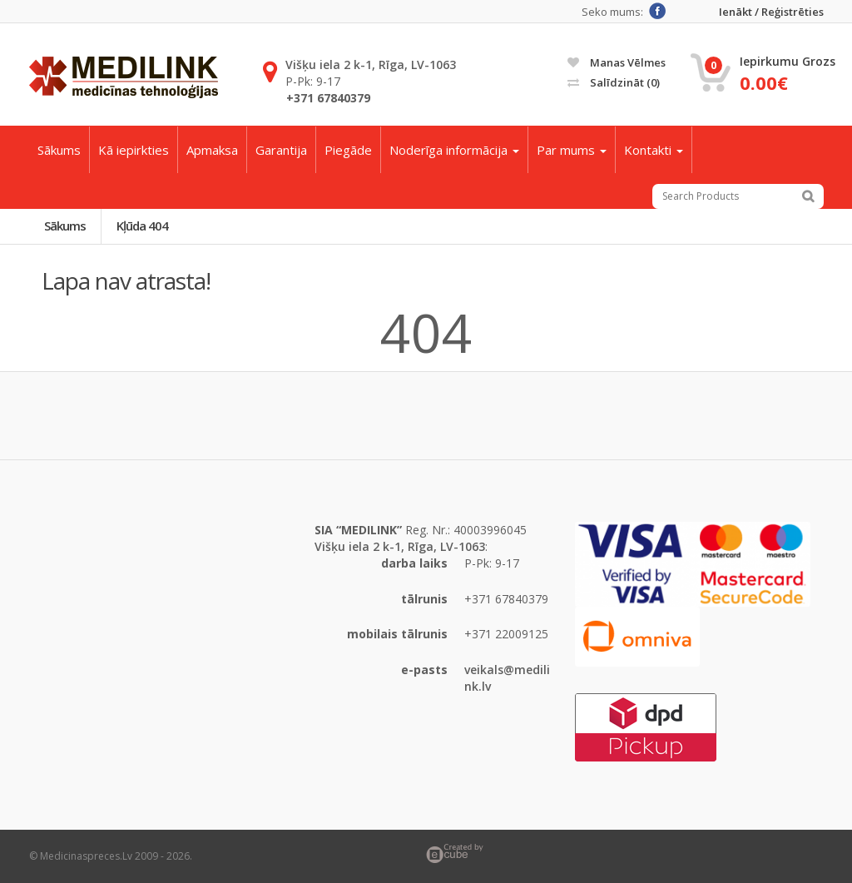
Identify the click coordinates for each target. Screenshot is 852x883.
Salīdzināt (613, 82)
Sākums (59, 149)
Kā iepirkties (133, 149)
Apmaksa (212, 149)
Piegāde (348, 149)
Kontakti (653, 149)
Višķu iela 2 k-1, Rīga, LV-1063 (370, 64)
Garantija (281, 149)
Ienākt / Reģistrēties (771, 12)
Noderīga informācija (454, 149)
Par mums (572, 149)
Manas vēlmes (616, 62)
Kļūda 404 (142, 225)
